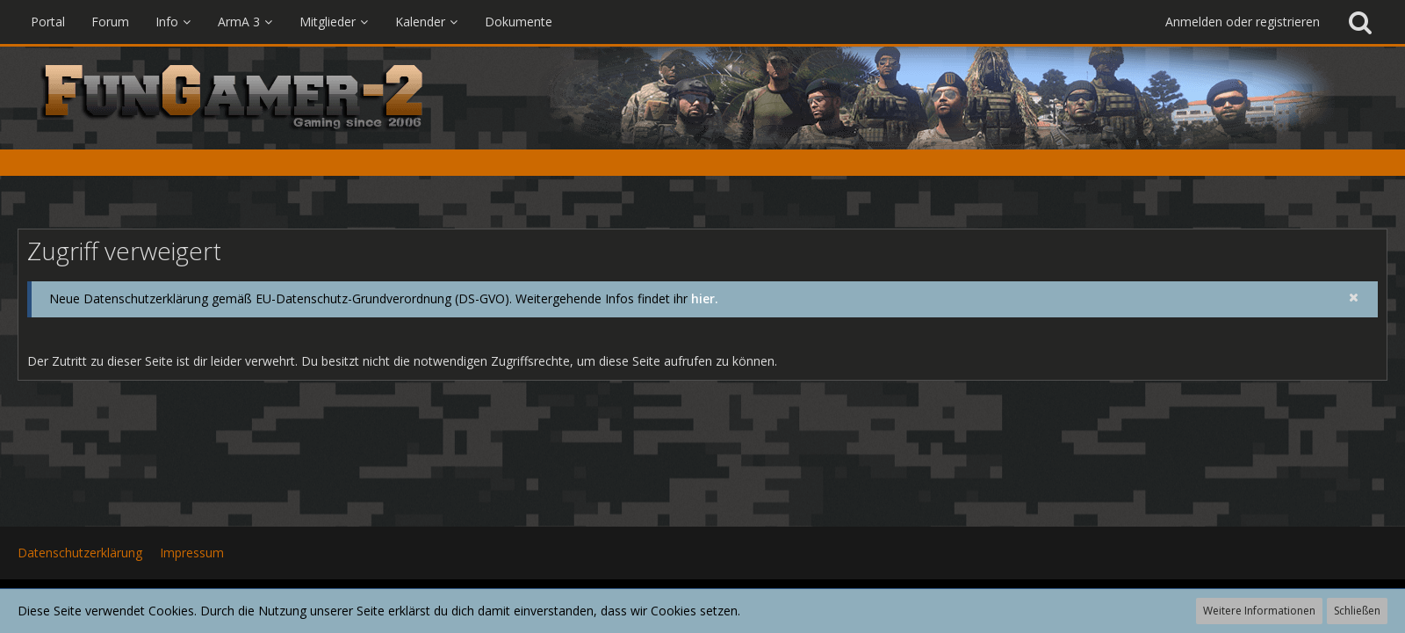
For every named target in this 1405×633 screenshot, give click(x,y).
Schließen (1357, 610)
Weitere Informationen (1259, 610)
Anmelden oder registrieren (1242, 21)
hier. (704, 298)
